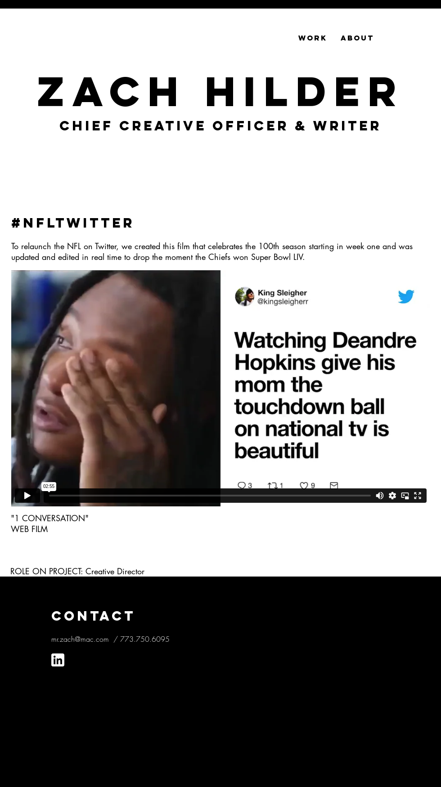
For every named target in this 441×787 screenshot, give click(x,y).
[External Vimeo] (220, 388)
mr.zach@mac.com (80, 639)
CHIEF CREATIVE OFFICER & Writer (220, 125)
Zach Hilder (220, 91)
